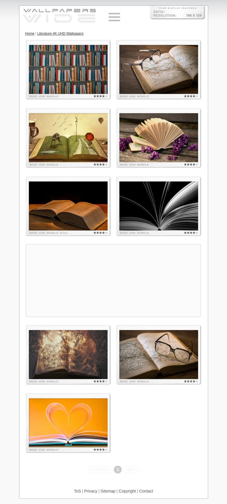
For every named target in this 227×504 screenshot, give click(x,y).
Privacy (90, 491)
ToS (77, 491)
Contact (146, 491)
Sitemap (108, 491)
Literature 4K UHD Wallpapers (60, 34)
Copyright (127, 491)
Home (29, 34)
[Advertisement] (113, 280)
